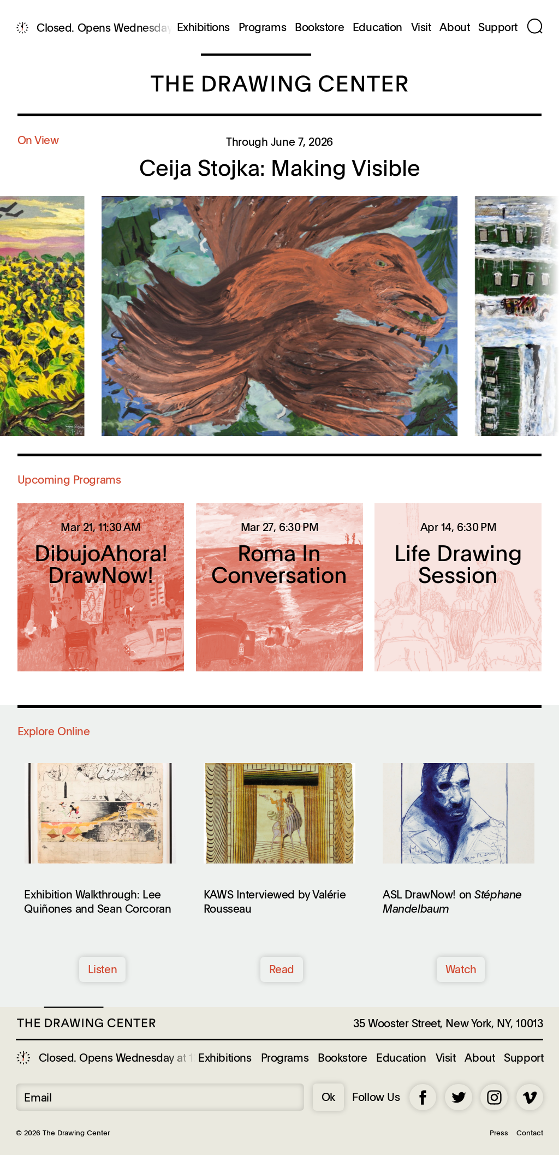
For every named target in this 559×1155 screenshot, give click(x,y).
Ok (328, 1096)
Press (499, 1133)
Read (281, 969)
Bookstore (319, 27)
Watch (461, 969)
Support (498, 27)
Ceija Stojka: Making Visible (279, 167)
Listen (102, 969)
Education (377, 27)
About (454, 27)
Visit (421, 27)
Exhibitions (203, 27)
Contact (529, 1133)
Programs (263, 27)
